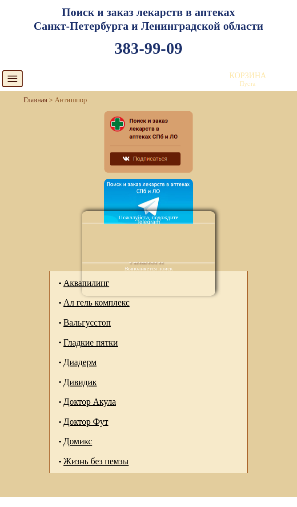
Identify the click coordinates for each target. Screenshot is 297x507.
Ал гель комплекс (97, 302)
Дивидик (80, 382)
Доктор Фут (86, 422)
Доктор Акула (90, 401)
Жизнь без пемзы (96, 461)
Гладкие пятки (91, 342)
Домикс (78, 441)
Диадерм (80, 362)
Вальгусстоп (87, 322)
